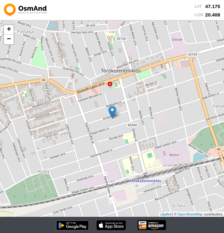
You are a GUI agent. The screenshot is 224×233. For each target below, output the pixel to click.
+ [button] (9, 30)
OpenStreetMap (190, 214)
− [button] (9, 39)
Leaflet (165, 214)
